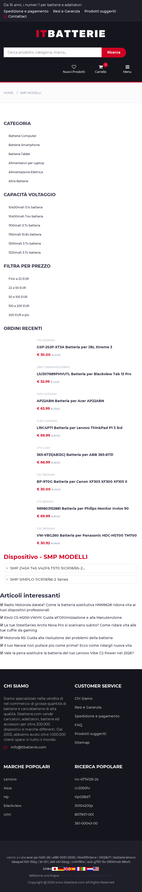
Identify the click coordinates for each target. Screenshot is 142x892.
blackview (13, 805)
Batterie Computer (22, 136)
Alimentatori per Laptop (26, 163)
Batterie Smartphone (24, 145)
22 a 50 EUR (17, 288)
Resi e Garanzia (66, 11)
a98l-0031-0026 (63, 857)
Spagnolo (106, 875)
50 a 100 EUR (18, 297)
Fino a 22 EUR (19, 279)
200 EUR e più (19, 315)
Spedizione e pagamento (26, 11)
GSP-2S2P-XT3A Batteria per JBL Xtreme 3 (74, 347)
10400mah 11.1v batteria (26, 207)
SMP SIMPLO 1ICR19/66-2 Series (39, 579)
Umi (7, 814)
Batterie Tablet (19, 154)
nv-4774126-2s (86, 779)
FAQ (78, 725)
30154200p (84, 805)
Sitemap (82, 742)
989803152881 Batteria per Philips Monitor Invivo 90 (83, 508)
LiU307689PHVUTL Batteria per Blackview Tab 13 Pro (84, 374)
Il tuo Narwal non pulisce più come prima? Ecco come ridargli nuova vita (68, 645)
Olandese (91, 875)
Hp (6, 797)
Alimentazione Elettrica (26, 172)
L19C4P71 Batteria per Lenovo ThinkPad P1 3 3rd (79, 428)
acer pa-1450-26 (38, 857)
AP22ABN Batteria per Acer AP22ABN (70, 401)
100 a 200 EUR (19, 306)
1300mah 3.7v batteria (25, 243)
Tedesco (66, 875)
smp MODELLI (30, 93)
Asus (8, 788)
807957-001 (84, 814)
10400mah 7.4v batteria (26, 216)
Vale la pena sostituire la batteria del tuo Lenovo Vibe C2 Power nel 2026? (69, 653)
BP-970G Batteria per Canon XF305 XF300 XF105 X (82, 481)
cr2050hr (82, 788)
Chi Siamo (84, 698)
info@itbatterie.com (25, 747)
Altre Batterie (18, 181)
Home (8, 93)
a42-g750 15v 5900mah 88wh (108, 862)
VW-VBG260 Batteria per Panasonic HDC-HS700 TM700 (87, 535)
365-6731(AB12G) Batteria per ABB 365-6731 (75, 454)
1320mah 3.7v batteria (25, 252)
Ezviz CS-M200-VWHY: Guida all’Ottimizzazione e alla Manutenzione (63, 617)
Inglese (78, 875)
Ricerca (113, 52)
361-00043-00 (86, 823)
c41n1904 (78, 862)
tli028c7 (105, 857)
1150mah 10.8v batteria (25, 234)
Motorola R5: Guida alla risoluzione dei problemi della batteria (58, 638)
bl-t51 (43, 862)
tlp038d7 (82, 797)
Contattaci (15, 16)
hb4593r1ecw (87, 857)
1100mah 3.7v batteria (24, 225)
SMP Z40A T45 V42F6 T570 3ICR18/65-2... (47, 568)
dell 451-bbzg (59, 862)
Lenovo (10, 779)
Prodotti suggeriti (100, 11)
